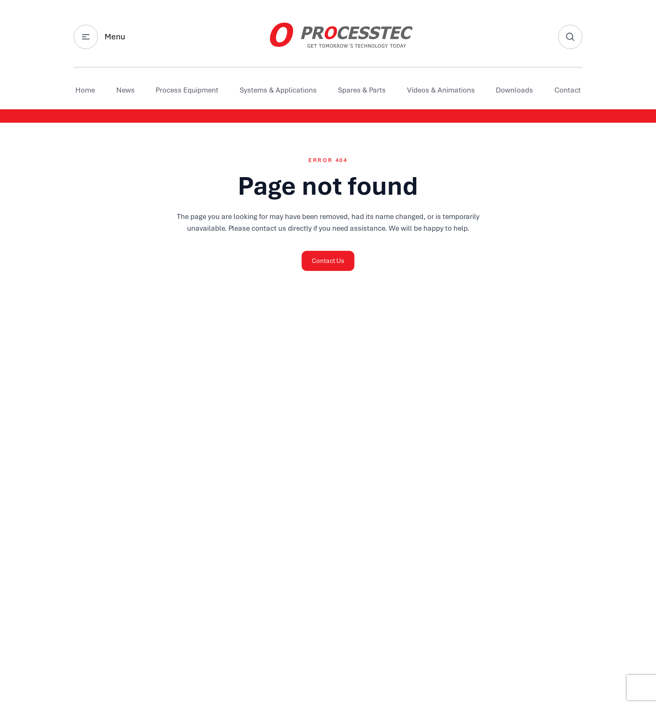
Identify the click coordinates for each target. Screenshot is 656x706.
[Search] (570, 37)
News (125, 90)
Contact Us (328, 261)
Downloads (514, 90)
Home (85, 90)
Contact (567, 90)
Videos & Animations (441, 90)
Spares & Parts (362, 90)
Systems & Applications (278, 90)
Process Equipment (187, 90)
